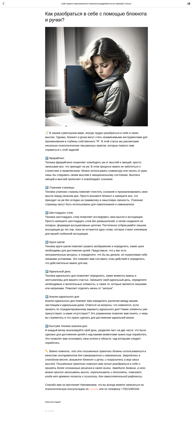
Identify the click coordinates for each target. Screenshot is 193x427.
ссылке (93, 390)
